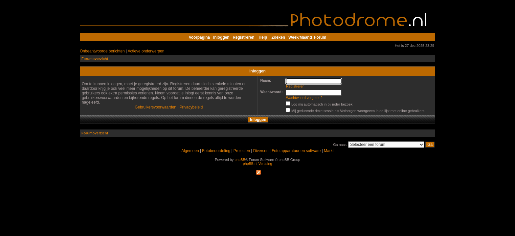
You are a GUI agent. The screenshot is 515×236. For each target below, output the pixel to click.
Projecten (242, 150)
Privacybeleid (191, 107)
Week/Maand (300, 37)
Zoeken (278, 37)
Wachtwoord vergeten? (304, 98)
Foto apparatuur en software (296, 150)
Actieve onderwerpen (146, 51)
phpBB (240, 160)
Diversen (261, 150)
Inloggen (221, 37)
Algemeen (190, 150)
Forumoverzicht (94, 59)
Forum (320, 37)
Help (263, 37)
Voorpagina (199, 37)
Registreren (243, 37)
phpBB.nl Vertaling (257, 164)
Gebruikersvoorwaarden (155, 107)
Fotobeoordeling (216, 150)
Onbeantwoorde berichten (102, 51)
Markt (329, 150)
